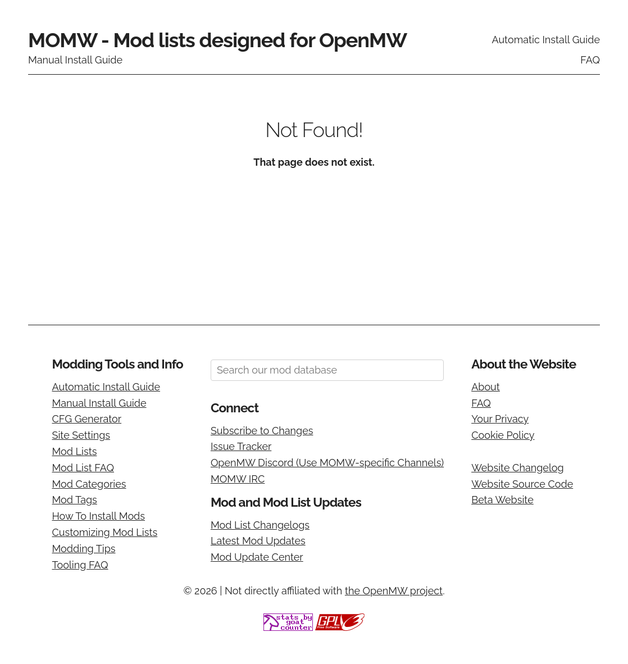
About (485, 387)
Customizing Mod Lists (104, 532)
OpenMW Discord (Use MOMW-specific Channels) (327, 463)
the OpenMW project (394, 591)
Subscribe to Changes (262, 430)
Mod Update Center (257, 557)
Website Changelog (517, 468)
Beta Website (502, 500)
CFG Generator (86, 419)
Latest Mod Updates (258, 541)
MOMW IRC (238, 479)
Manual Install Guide (75, 60)
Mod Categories (89, 484)
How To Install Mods (98, 516)
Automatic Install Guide (546, 40)
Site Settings (81, 435)
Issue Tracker (241, 446)
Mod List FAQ (83, 468)
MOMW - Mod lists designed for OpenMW (217, 40)
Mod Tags (74, 500)
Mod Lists (74, 451)
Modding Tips (83, 548)
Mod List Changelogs (260, 525)
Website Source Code (522, 484)
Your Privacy (500, 419)
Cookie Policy (502, 435)
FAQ (590, 60)
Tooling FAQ (80, 565)
